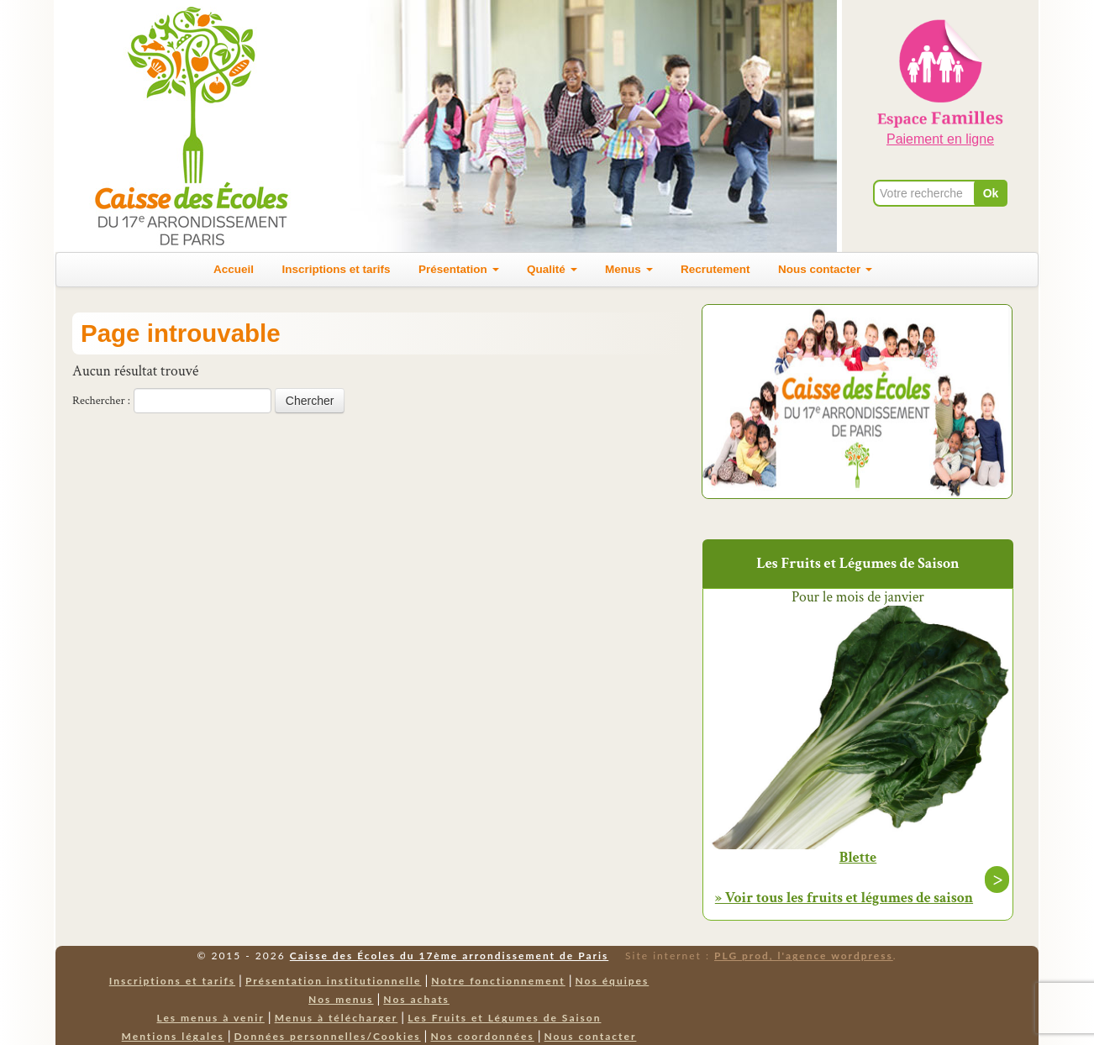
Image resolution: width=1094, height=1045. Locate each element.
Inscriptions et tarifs (336, 269)
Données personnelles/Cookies (327, 1036)
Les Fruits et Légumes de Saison (504, 1017)
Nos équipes (613, 980)
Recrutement (715, 269)
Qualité (552, 269)
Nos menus (340, 999)
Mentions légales (173, 1036)
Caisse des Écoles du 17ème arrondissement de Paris (449, 955)
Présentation (458, 269)
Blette (858, 857)
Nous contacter (825, 269)
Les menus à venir (211, 1017)
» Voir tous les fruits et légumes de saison (844, 897)
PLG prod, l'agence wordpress (803, 955)
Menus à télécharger (336, 1017)
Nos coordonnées (482, 1036)
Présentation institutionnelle (333, 980)
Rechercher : (101, 400)
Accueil (233, 269)
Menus (629, 269)
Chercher (310, 400)
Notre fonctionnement (498, 980)
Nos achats (416, 999)
